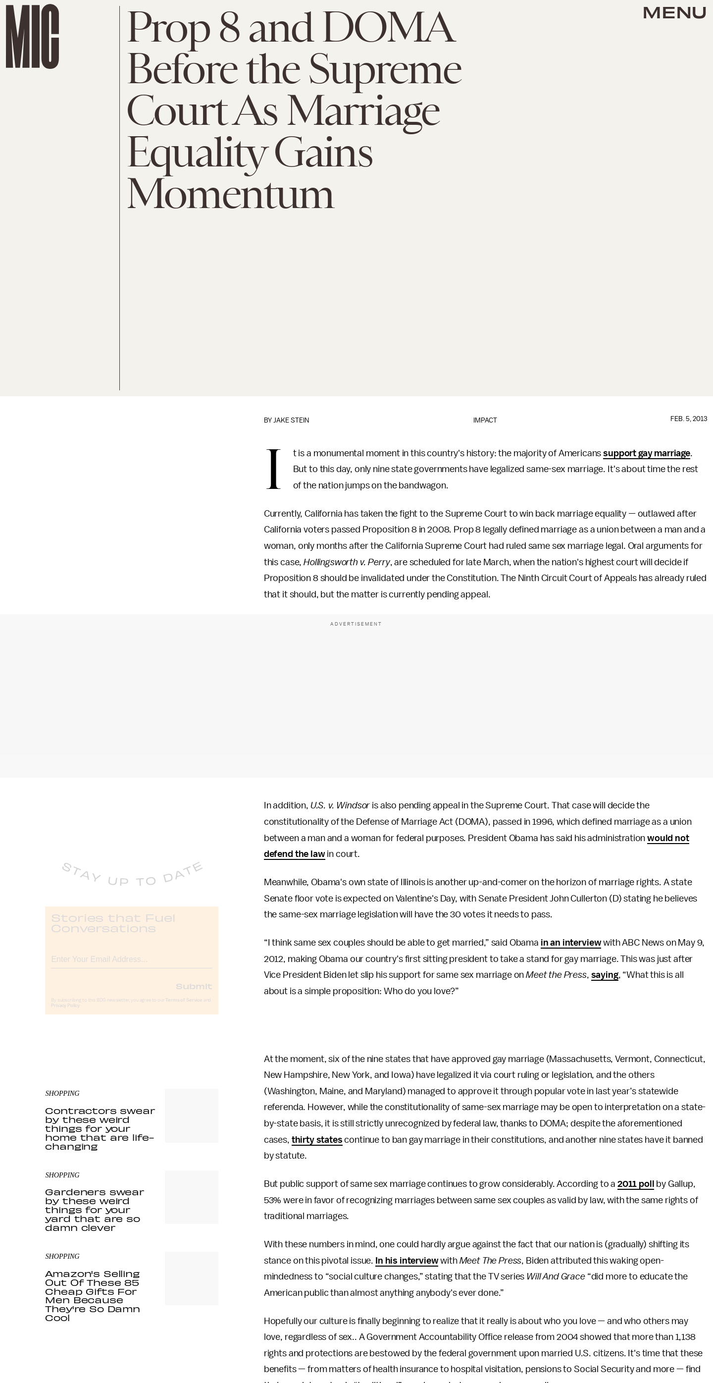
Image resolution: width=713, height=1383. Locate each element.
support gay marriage (646, 453)
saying (604, 975)
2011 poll (636, 1184)
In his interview (406, 1261)
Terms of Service (183, 1008)
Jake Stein (291, 420)
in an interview (571, 943)
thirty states (317, 1140)
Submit (194, 994)
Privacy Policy (65, 1013)
